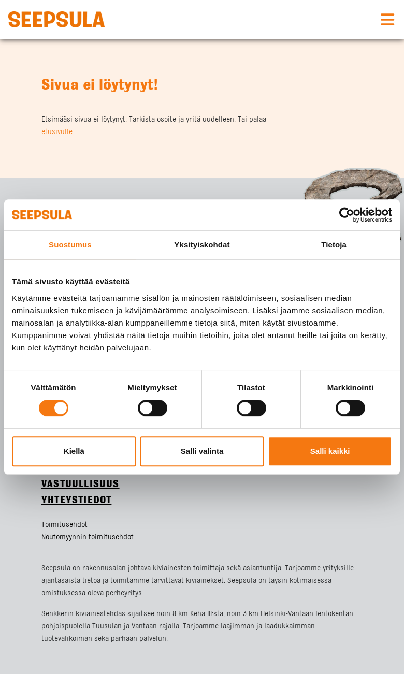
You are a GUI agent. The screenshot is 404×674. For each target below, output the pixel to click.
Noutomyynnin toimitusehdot (87, 537)
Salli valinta (202, 451)
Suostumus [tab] (70, 244)
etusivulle (57, 132)
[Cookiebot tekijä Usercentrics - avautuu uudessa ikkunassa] (346, 215)
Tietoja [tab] (334, 244)
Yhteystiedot (76, 500)
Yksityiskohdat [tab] (201, 244)
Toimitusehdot (64, 525)
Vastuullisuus (80, 484)
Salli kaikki (330, 451)
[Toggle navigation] (387, 19)
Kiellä (74, 451)
